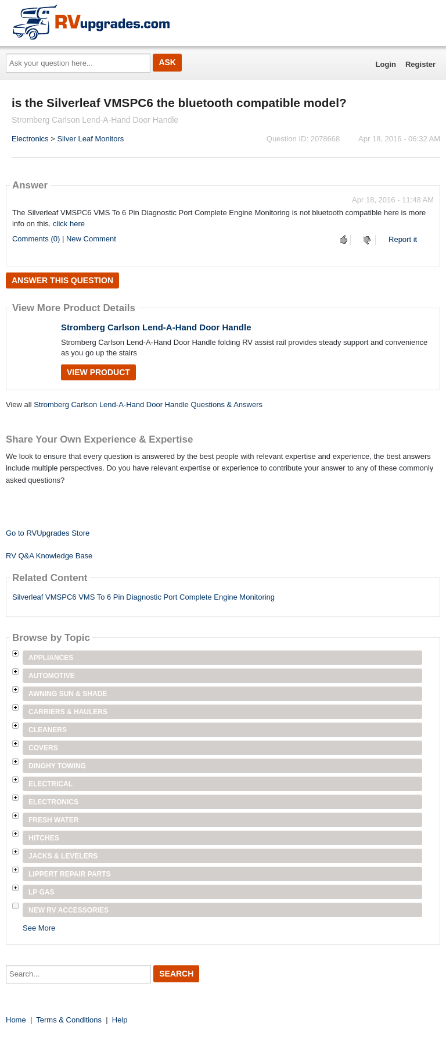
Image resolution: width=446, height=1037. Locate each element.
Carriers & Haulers (67, 712)
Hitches (43, 838)
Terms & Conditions (69, 1019)
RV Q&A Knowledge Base (49, 555)
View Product (98, 372)
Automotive (51, 676)
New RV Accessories (68, 910)
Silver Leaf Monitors (90, 138)
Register (420, 64)
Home (16, 1019)
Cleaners (47, 730)
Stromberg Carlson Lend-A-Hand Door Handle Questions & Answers (148, 404)
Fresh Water (53, 820)
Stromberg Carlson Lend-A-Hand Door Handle (156, 327)
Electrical (50, 784)
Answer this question (62, 280)
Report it (403, 239)
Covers (43, 748)
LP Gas (41, 892)
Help (120, 1019)
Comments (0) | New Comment (64, 238)
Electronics (30, 138)
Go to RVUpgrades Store (47, 533)
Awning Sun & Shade (67, 694)
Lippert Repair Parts (69, 874)
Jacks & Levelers (63, 856)
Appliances (50, 658)
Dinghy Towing (57, 766)
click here (69, 223)
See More (39, 928)
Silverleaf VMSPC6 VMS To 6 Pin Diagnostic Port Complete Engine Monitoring (143, 597)
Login (386, 64)
